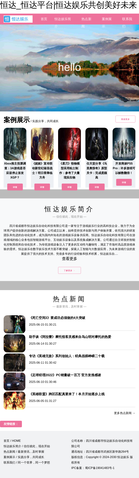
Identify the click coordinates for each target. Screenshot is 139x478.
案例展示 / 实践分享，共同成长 (24, 457)
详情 (15, 187)
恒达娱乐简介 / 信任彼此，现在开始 (27, 446)
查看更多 (69, 258)
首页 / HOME (12, 440)
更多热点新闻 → (124, 413)
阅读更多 (125, 119)
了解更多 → (69, 270)
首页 (44, 19)
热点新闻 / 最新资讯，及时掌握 (24, 451)
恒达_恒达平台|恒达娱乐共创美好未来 (68, 5)
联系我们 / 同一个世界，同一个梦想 (27, 462)
